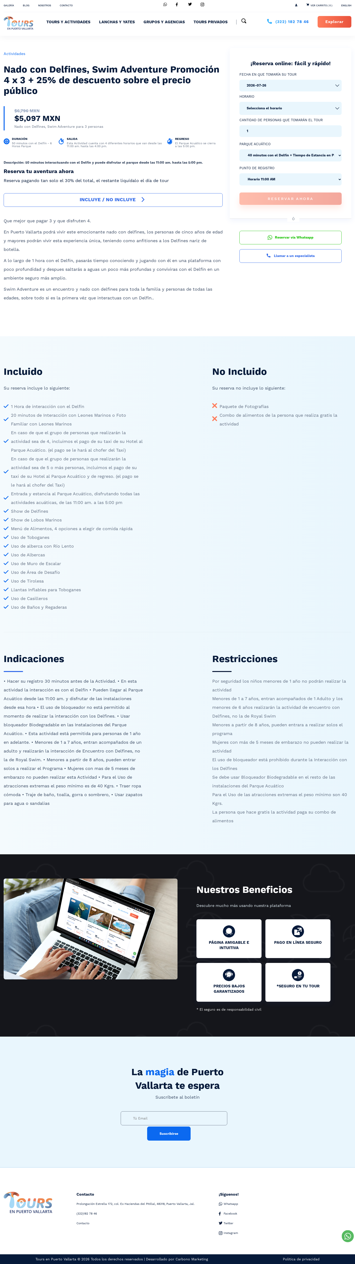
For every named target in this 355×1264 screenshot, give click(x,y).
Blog (26, 5)
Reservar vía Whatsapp (290, 237)
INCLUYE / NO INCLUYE (113, 200)
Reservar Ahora (290, 198)
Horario (246, 96)
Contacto (66, 5)
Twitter (226, 1223)
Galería (9, 5)
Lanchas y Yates (117, 22)
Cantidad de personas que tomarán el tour (281, 120)
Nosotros (44, 5)
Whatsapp (228, 1204)
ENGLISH (346, 5)
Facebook (228, 1214)
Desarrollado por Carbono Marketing (177, 1259)
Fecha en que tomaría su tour (267, 74)
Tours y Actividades (68, 22)
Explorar (334, 21)
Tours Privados (211, 22)
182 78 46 (292, 21)
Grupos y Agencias (164, 22)
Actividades (14, 53)
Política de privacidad (301, 1259)
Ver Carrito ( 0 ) (321, 5)
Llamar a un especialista (291, 256)
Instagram (228, 1233)
